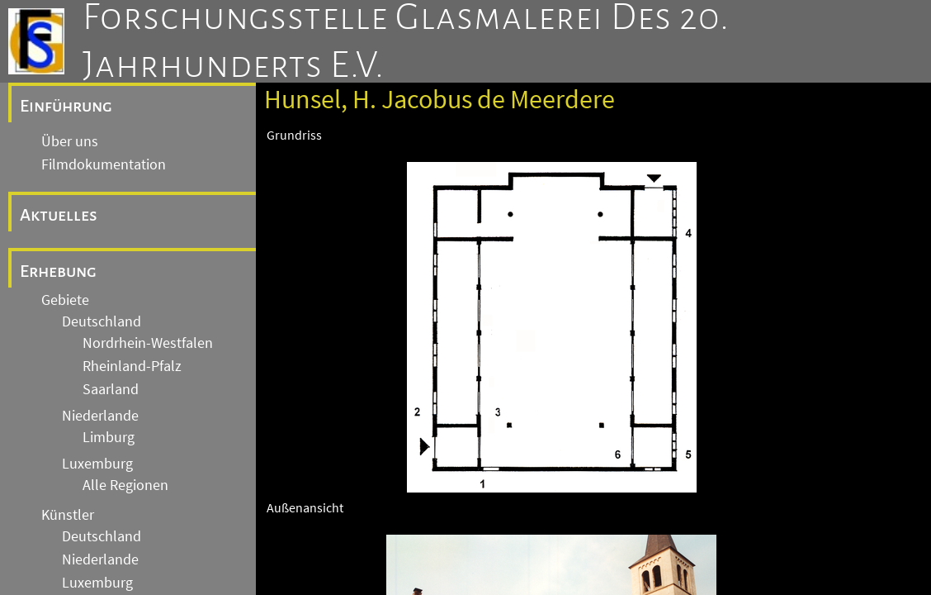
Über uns (69, 141)
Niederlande (100, 416)
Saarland (111, 389)
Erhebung (58, 271)
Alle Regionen (125, 485)
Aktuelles (58, 215)
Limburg (109, 437)
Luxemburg (97, 464)
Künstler (67, 515)
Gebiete (65, 300)
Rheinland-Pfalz (132, 366)
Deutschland (101, 321)
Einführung (66, 106)
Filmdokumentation (103, 164)
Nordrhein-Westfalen (148, 343)
